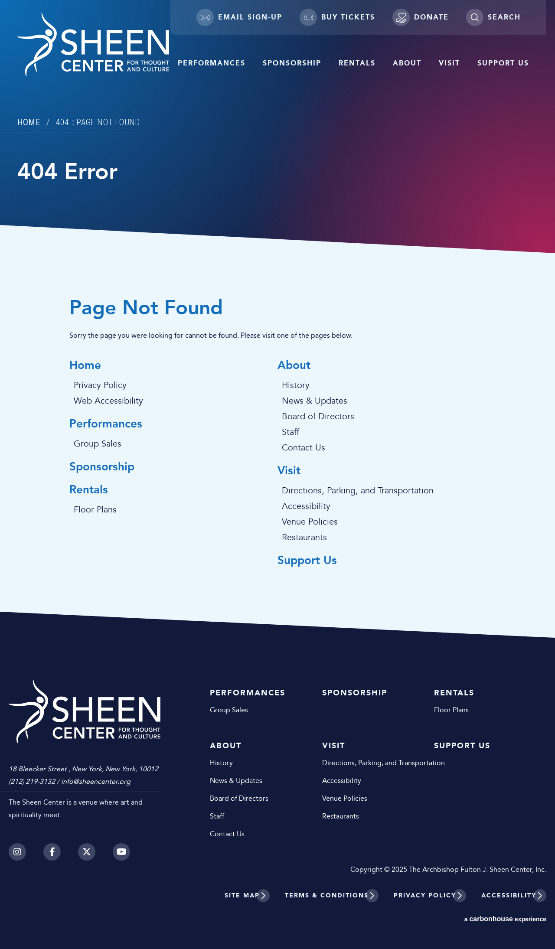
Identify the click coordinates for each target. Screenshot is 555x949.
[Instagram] (17, 852)
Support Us (503, 63)
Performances (211, 63)
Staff (290, 432)
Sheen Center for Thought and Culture (93, 44)
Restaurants (304, 537)
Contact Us (303, 448)
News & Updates (314, 401)
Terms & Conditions (327, 895)
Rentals (357, 63)
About (407, 63)
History (296, 385)
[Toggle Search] (493, 17)
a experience (505, 919)
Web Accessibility (108, 401)
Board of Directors (318, 416)
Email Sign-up (239, 17)
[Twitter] (86, 852)
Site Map (242, 895)
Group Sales (97, 444)
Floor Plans (95, 510)
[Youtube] (121, 852)
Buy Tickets (337, 17)
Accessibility (306, 506)
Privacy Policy (100, 385)
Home (28, 122)
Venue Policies (310, 522)
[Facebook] (52, 852)
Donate (420, 17)
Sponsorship (292, 63)
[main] (277, 319)
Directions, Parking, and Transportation (358, 491)
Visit (449, 63)
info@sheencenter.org (96, 781)
